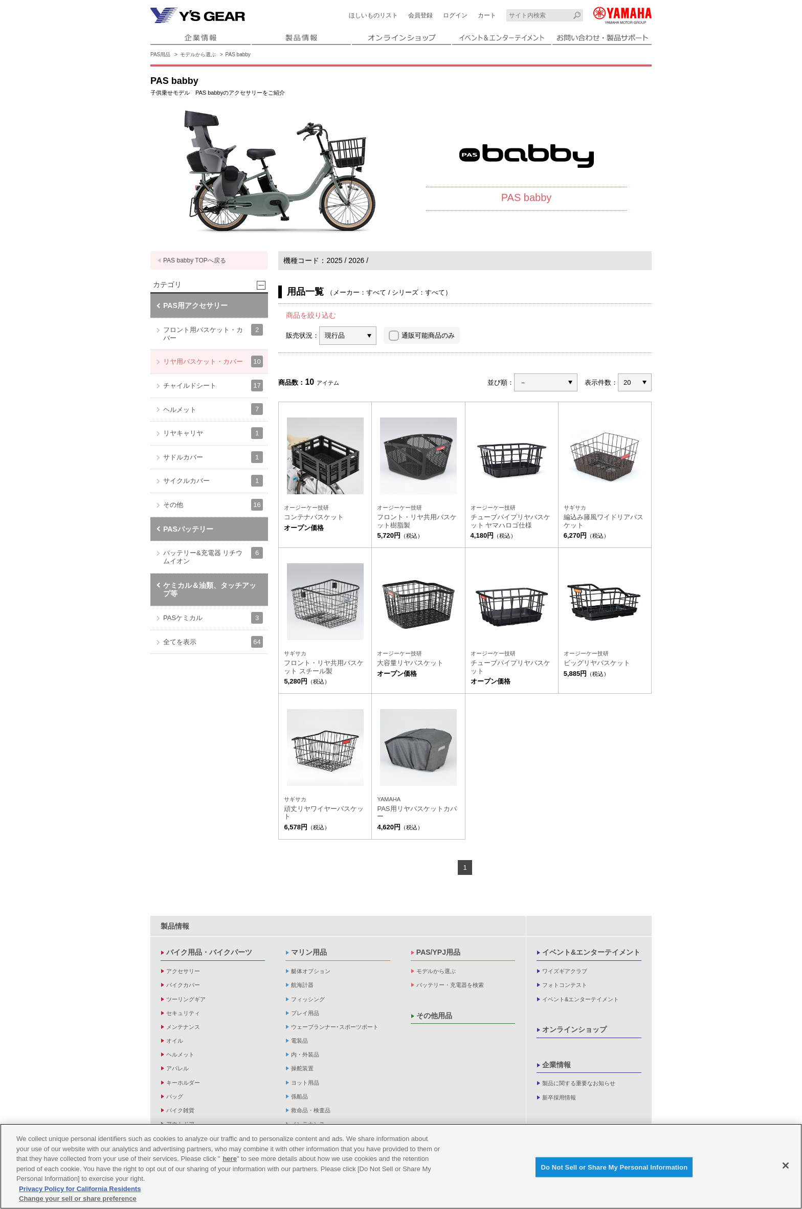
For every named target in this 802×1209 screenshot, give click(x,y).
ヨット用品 (305, 1083)
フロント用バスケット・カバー (213, 333)
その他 (213, 505)
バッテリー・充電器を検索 (450, 985)
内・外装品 (305, 1054)
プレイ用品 (305, 1013)
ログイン (455, 15)
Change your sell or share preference (78, 1198)
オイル (174, 1041)
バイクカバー (183, 985)
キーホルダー (183, 1083)
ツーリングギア (186, 999)
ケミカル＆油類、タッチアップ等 (209, 589)
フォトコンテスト (564, 985)
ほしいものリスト (373, 15)
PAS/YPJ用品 (438, 952)
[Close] (785, 1165)
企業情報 (556, 1065)
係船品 (299, 1096)
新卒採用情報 (559, 1097)
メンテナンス (183, 1027)
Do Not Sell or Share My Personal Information (614, 1167)
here (229, 1158)
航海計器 (302, 985)
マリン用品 (309, 952)
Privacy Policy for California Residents (80, 1189)
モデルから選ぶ (198, 54)
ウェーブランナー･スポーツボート (334, 1027)
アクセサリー (183, 971)
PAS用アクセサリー (195, 305)
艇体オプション (310, 971)
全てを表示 (213, 642)
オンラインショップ (574, 1029)
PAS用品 (160, 54)
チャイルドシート (213, 385)
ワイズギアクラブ (564, 971)
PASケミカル (213, 618)
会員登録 (420, 15)
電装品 (299, 1041)
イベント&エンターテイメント (591, 952)
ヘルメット (213, 409)
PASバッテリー (188, 529)
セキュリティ (183, 1013)
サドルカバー (213, 457)
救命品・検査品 (310, 1110)
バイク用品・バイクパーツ (209, 952)
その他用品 (434, 1016)
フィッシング (308, 999)
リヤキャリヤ (213, 433)
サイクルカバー (213, 481)
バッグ (174, 1096)
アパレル (177, 1068)
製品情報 (175, 926)
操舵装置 (302, 1068)
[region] (401, 1166)
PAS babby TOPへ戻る (194, 260)
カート (487, 15)
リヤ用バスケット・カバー (213, 361)
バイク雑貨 (180, 1110)
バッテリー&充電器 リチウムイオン (213, 556)
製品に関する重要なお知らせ (578, 1083)
